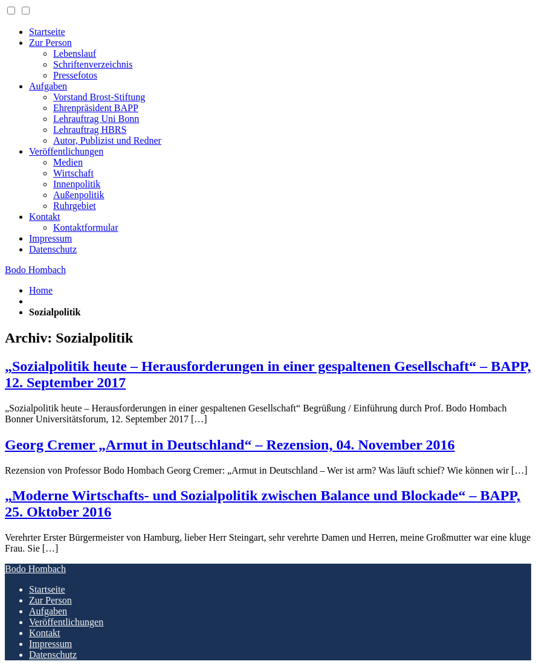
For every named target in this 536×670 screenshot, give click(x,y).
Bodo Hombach (35, 270)
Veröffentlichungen (66, 151)
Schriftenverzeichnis (93, 64)
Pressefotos (75, 75)
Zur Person (50, 42)
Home (41, 290)
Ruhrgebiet (74, 206)
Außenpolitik (78, 195)
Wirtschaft (73, 173)
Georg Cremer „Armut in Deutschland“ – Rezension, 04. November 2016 (230, 445)
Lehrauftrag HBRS (89, 129)
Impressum (50, 238)
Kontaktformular (85, 227)
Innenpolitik (76, 184)
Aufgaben (48, 86)
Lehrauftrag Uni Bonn (96, 119)
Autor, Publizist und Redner (107, 140)
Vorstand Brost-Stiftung (99, 97)
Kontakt (44, 216)
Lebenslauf (74, 53)
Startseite (47, 32)
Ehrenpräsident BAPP (95, 108)
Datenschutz (53, 249)
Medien (68, 162)
